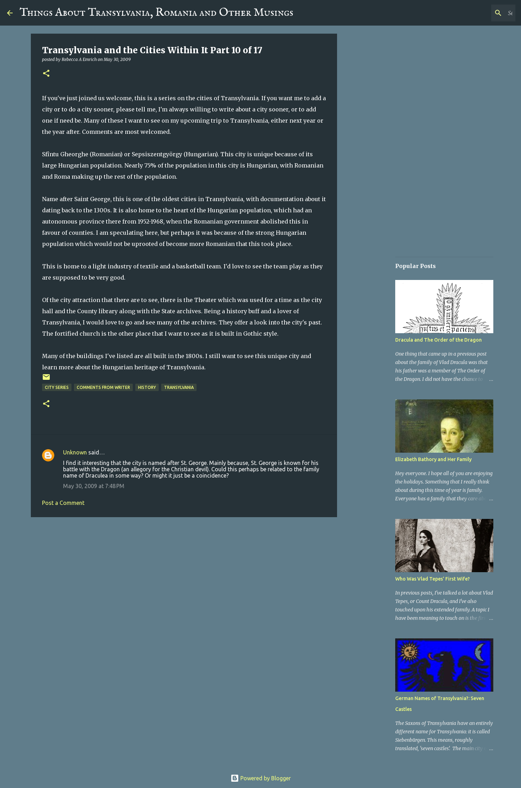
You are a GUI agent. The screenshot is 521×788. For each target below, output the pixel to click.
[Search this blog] (478, 13)
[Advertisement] (184, 577)
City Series (57, 387)
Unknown (75, 452)
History (147, 387)
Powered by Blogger (261, 778)
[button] (46, 73)
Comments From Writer (103, 387)
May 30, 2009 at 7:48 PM (93, 486)
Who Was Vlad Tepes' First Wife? (432, 579)
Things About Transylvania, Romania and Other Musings (156, 13)
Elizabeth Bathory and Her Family (433, 459)
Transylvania (179, 387)
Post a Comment (63, 503)
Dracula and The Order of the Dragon (438, 340)
